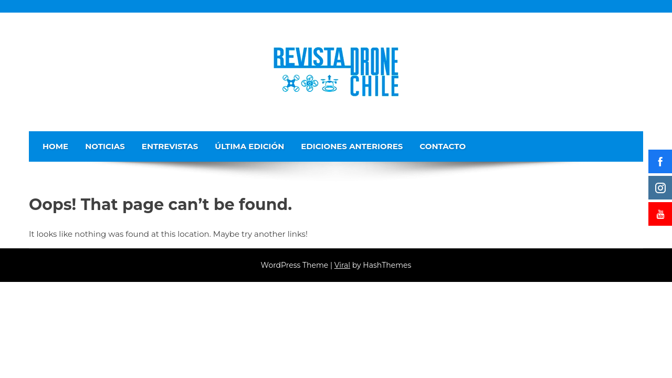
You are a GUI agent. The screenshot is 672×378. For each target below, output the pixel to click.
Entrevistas (170, 146)
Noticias (105, 146)
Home (55, 146)
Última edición (249, 146)
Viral (342, 265)
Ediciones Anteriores (352, 146)
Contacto (442, 146)
